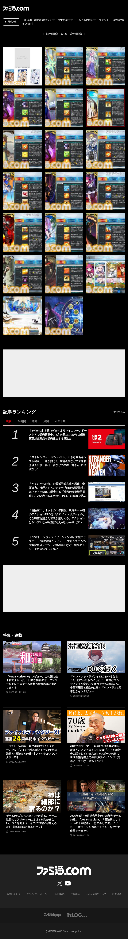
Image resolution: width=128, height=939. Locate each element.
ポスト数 (60, 421)
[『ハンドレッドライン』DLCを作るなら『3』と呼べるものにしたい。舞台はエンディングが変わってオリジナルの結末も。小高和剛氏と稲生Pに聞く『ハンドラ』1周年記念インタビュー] (96, 657)
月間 (46, 421)
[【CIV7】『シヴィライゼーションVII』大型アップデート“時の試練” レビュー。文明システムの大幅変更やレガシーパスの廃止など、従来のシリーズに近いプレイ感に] (106, 545)
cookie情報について (96, 894)
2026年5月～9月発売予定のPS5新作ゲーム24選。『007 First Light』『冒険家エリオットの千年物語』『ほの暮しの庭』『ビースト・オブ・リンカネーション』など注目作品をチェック (95, 823)
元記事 (10, 22)
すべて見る (119, 412)
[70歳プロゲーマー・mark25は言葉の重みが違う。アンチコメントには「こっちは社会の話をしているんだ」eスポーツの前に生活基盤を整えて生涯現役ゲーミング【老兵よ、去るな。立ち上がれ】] (96, 726)
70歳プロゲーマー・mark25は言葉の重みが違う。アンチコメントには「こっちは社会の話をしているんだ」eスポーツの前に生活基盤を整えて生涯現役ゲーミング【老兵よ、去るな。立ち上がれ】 (95, 753)
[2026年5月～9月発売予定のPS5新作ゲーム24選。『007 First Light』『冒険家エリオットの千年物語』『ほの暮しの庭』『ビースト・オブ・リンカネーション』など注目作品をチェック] (96, 796)
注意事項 (75, 894)
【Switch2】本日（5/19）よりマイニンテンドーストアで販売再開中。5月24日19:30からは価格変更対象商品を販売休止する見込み (58, 434)
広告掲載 (116, 894)
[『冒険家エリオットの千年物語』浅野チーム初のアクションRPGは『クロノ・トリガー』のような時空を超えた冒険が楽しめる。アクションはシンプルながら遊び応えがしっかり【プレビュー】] (106, 518)
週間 (34, 421)
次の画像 (76, 34)
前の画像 (52, 34)
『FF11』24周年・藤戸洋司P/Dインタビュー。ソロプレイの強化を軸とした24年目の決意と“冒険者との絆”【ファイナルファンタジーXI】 (31, 752)
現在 (8, 421)
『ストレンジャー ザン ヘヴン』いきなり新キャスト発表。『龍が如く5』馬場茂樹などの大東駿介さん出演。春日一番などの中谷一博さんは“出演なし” (57, 463)
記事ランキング (19, 411)
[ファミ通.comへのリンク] (16, 8)
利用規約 (59, 894)
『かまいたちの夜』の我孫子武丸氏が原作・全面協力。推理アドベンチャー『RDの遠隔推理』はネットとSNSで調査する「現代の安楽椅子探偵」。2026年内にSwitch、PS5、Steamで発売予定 (57, 490)
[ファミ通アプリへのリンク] (52, 914)
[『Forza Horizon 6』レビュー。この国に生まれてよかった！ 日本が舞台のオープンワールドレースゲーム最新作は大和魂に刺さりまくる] (32, 657)
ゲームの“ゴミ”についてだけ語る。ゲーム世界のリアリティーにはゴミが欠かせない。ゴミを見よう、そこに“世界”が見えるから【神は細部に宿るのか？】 (31, 821)
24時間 (21, 421)
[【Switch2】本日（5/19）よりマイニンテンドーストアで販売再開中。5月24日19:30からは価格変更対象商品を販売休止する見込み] (106, 439)
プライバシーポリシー (37, 894)
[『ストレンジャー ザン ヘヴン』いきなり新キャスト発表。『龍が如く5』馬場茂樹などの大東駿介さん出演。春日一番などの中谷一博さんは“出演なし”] (106, 465)
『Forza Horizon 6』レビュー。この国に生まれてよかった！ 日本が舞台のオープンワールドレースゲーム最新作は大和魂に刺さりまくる (32, 682)
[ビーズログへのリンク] (77, 914)
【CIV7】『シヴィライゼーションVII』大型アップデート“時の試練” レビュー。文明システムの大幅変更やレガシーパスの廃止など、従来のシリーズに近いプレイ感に (57, 543)
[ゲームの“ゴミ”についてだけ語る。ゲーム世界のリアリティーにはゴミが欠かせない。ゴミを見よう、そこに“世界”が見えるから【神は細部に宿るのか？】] (32, 796)
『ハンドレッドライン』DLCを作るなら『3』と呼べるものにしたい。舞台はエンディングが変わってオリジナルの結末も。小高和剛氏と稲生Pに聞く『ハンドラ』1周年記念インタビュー (95, 684)
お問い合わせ (13, 894)
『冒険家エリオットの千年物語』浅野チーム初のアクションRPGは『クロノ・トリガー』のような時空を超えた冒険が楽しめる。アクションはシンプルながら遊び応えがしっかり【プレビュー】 (57, 516)
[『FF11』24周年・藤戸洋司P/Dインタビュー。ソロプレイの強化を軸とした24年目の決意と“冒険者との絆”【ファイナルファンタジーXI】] (32, 726)
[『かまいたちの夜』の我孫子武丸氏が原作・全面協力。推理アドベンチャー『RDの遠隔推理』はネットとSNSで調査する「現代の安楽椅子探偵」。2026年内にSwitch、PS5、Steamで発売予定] (106, 492)
